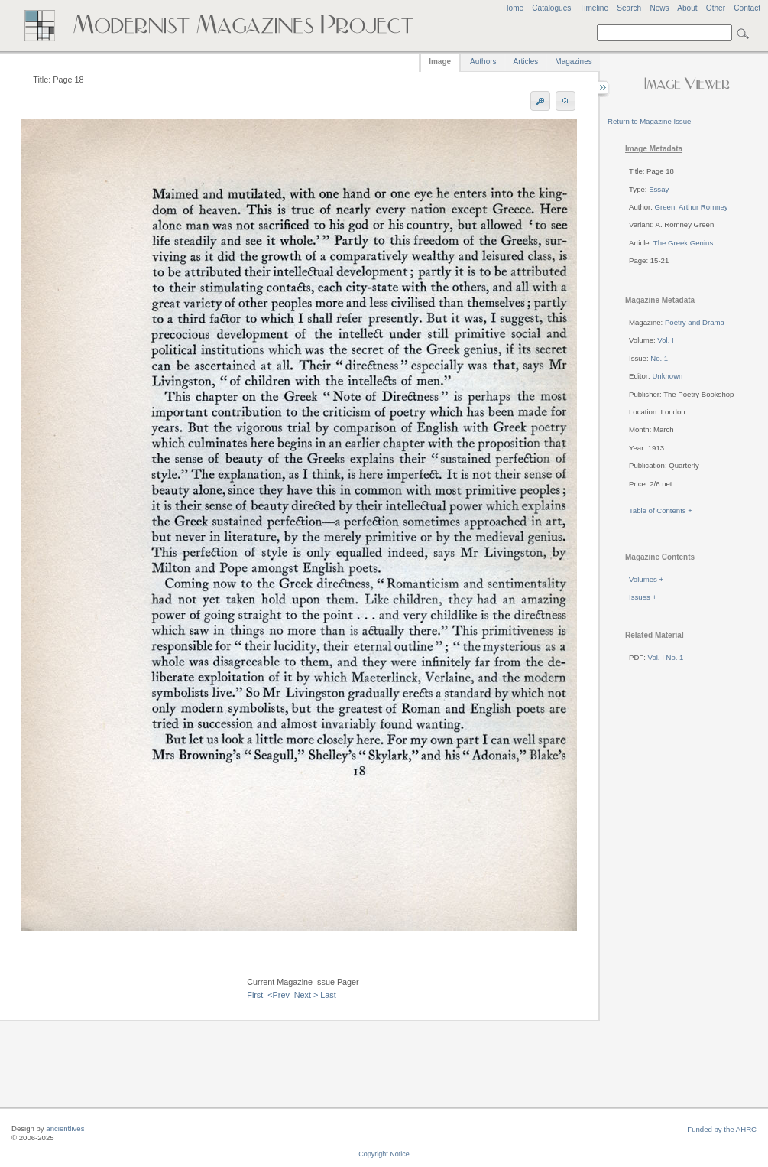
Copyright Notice (384, 1154)
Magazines (573, 61)
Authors (483, 61)
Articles (526, 61)
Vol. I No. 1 (666, 657)
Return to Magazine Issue (649, 121)
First (255, 995)
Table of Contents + (660, 510)
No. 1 (659, 358)
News (659, 8)
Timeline (593, 8)
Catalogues (551, 8)
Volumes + (646, 579)
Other (715, 8)
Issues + (642, 597)
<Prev (278, 995)
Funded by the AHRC (722, 1129)
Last (327, 995)
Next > (306, 995)
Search (629, 8)
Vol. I (665, 340)
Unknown (667, 376)
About (687, 8)
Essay (659, 189)
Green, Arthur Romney (691, 207)
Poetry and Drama (694, 322)
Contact (747, 8)
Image (440, 61)
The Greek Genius (683, 243)
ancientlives (65, 1128)
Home (513, 8)
